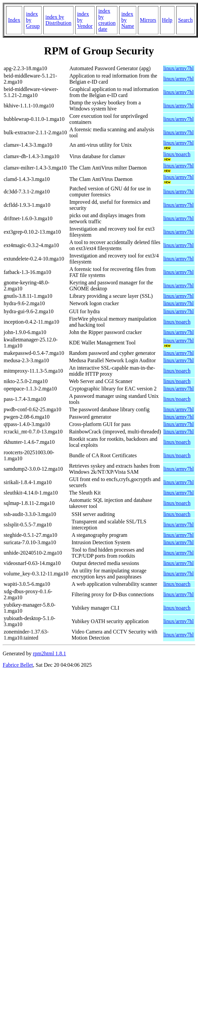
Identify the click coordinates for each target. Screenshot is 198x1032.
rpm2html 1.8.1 (49, 653)
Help (167, 20)
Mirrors (148, 20)
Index (14, 20)
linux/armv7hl (178, 68)
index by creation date (107, 20)
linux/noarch (177, 154)
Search (185, 20)
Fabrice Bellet (18, 665)
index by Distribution (58, 20)
